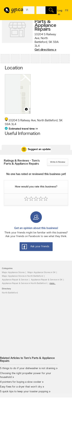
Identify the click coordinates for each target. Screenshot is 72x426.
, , (47, 42)
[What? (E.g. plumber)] (28, 10)
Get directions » (45, 49)
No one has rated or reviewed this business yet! (36, 174)
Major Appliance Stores (13, 272)
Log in (60, 12)
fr (66, 13)
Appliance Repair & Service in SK (46, 280)
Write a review (57, 162)
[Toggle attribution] (26, 109)
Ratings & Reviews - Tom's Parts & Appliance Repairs (22, 162)
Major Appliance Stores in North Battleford (22, 276)
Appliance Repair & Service (15, 280)
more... (52, 283)
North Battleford (10, 293)
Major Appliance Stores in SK (41, 272)
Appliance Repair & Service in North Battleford (24, 283)
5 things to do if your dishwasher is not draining (27, 368)
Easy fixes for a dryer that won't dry (21, 386)
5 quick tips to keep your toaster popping (24, 391)
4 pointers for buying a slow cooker (20, 382)
